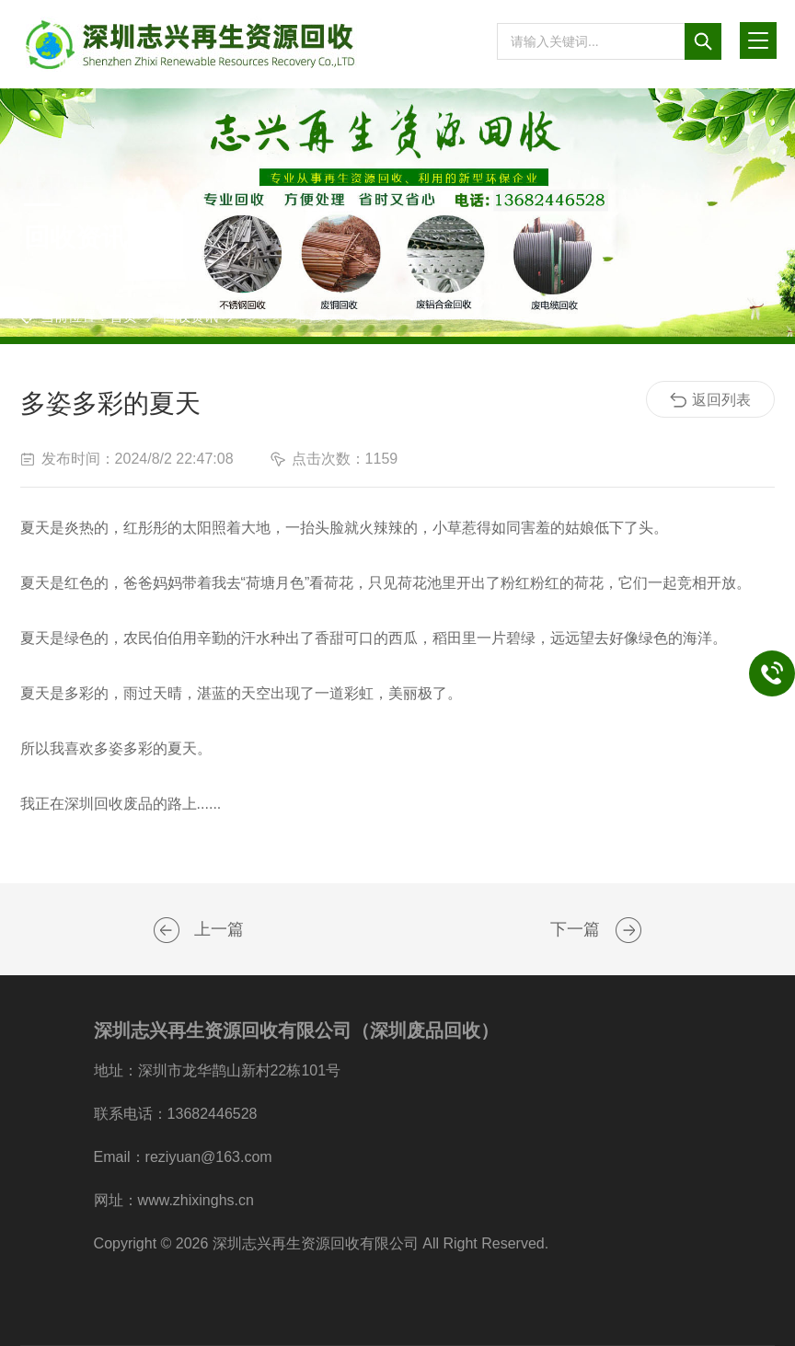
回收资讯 (190, 316)
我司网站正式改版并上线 (628, 930)
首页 (123, 316)
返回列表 (710, 400)
